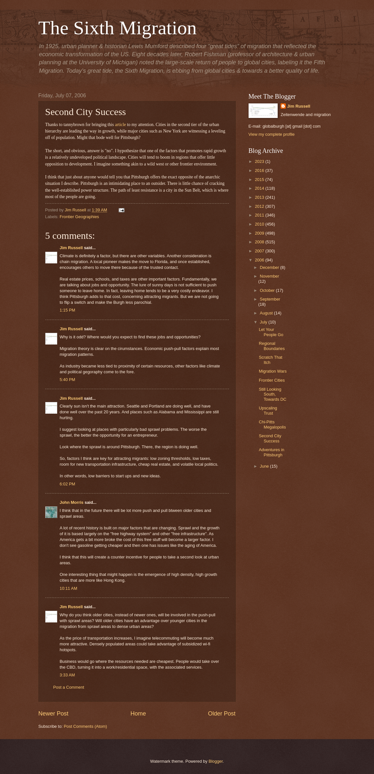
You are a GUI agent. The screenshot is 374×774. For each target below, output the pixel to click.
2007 (260, 251)
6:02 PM (67, 484)
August (267, 313)
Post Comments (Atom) (85, 726)
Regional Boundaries (272, 346)
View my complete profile (272, 134)
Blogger (215, 761)
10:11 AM (68, 588)
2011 (260, 215)
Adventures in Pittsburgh (271, 452)
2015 (260, 179)
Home (138, 713)
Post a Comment (68, 687)
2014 (260, 188)
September (270, 299)
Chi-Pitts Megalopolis (272, 424)
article (120, 124)
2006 (260, 260)
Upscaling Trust (268, 410)
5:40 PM (67, 379)
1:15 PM (67, 310)
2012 (260, 206)
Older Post (221, 713)
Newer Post (53, 713)
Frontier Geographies (79, 216)
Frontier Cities (272, 380)
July (264, 322)
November (269, 276)
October (268, 290)
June (265, 466)
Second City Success (270, 438)
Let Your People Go (271, 332)
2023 (260, 161)
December (270, 267)
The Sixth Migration (117, 27)
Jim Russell (71, 247)
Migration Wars (273, 371)
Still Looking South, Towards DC (272, 394)
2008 (260, 241)
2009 (260, 233)
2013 (260, 197)
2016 (260, 170)
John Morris (72, 502)
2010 (260, 224)
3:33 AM (67, 675)
